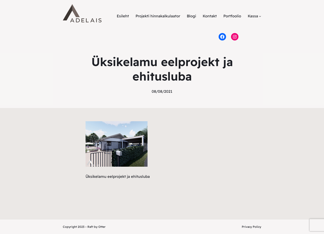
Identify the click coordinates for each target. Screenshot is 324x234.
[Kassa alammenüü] (260, 16)
